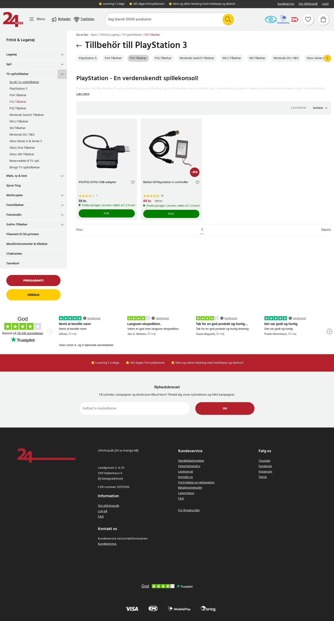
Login (325, 4)
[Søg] (170, 19)
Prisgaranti (33, 280)
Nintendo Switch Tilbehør (27, 115)
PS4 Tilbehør (18, 95)
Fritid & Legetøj (20, 40)
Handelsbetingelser (191, 460)
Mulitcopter (14, 195)
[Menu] (37, 19)
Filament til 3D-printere (22, 234)
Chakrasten (14, 253)
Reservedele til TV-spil (24, 161)
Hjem (94, 35)
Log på (102, 511)
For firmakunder (189, 510)
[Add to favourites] (133, 183)
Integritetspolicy (189, 466)
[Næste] (327, 58)
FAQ (101, 516)
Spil (9, 64)
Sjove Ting (13, 185)
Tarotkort (12, 263)
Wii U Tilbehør (19, 121)
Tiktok (263, 477)
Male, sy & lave (16, 176)
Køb (107, 213)
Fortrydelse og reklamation (196, 482)
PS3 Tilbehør (18, 102)
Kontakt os (185, 477)
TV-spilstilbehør (17, 74)
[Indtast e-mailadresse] (135, 408)
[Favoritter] (308, 19)
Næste (326, 230)
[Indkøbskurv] (323, 19)
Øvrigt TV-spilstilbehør (25, 167)
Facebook (265, 466)
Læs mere (82, 94)
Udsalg (33, 294)
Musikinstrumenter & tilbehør (27, 244)
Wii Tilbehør (18, 128)
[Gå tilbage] (79, 46)
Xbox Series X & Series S (26, 141)
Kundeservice (286, 4)
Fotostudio (14, 214)
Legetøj (11, 54)
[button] (320, 108)
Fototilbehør (15, 205)
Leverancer (185, 471)
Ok (225, 408)
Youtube (264, 460)
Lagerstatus (186, 493)
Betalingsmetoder (190, 487)
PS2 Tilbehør (18, 108)
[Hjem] (13, 19)
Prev (79, 230)
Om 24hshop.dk (308, 4)
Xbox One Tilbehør (22, 147)
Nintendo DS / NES (22, 134)
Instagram (265, 471)
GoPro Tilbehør (16, 224)
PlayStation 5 (18, 88)
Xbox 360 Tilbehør (22, 154)
